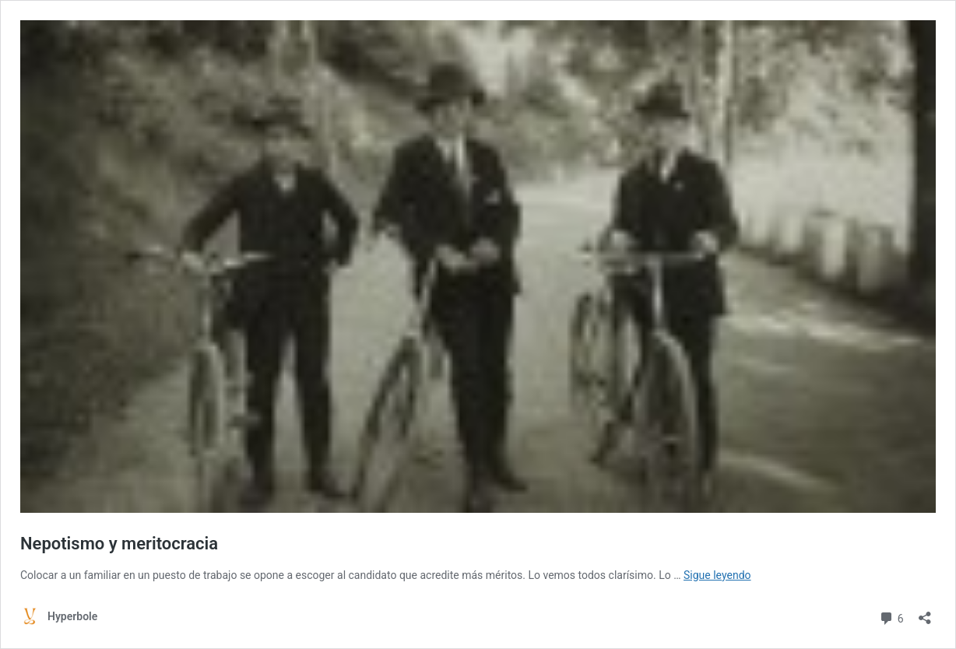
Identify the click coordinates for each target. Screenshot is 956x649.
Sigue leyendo (717, 575)
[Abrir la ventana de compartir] (925, 613)
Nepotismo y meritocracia (119, 543)
